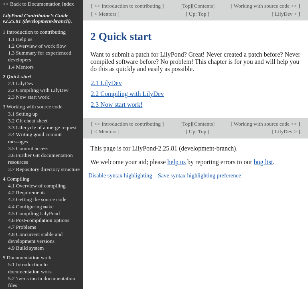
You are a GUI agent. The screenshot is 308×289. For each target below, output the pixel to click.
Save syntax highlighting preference (199, 175)
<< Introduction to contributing (127, 6)
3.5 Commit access (28, 148)
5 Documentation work (27, 257)
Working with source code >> (265, 6)
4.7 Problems (22, 227)
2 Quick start (17, 76)
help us (176, 162)
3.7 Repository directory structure (44, 169)
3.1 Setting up (23, 114)
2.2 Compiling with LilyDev (127, 93)
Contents (203, 6)
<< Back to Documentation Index (38, 4)
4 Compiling (16, 179)
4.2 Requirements (27, 192)
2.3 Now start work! (116, 104)
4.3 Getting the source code (37, 199)
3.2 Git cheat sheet (28, 121)
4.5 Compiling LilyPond (34, 213)
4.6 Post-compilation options (38, 220)
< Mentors (105, 14)
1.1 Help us (20, 39)
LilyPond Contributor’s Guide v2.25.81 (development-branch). (37, 18)
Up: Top (198, 14)
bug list (263, 162)
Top (186, 6)
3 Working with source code (33, 107)
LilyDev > (286, 14)
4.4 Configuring (31, 207)
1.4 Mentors (21, 67)
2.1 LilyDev (106, 82)
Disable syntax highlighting (120, 175)
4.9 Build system (26, 248)
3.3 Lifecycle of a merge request (42, 127)
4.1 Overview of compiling (37, 186)
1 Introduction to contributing (34, 32)
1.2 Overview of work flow (37, 46)
